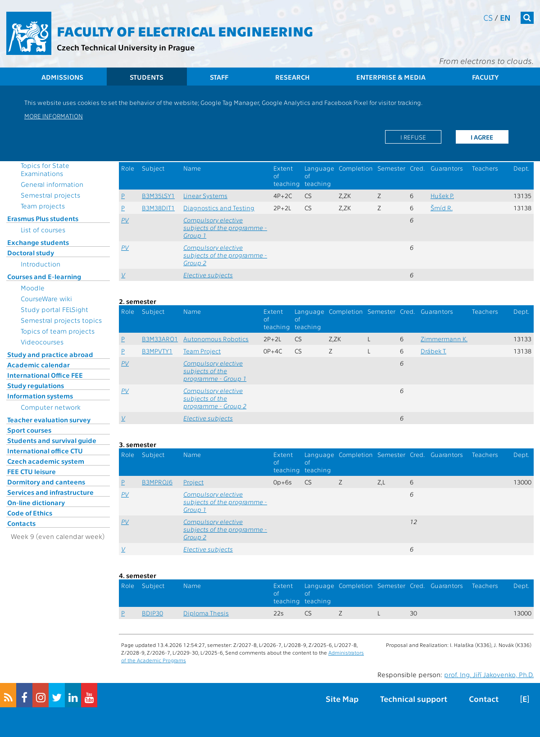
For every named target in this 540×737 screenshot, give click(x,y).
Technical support (413, 698)
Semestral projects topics (61, 320)
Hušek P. (442, 195)
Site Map (342, 698)
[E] (524, 698)
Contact (484, 698)
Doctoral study (30, 253)
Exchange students (38, 242)
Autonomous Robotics (216, 339)
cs (488, 17)
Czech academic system (45, 461)
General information (52, 184)
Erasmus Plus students (42, 218)
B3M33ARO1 (160, 339)
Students (146, 77)
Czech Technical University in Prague (126, 47)
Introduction (40, 264)
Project (193, 482)
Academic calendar (38, 365)
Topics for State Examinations (45, 169)
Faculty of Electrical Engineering (185, 31)
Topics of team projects (58, 331)
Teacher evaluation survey (49, 420)
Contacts (21, 523)
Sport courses (29, 430)
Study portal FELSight (54, 309)
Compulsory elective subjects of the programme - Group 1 (225, 227)
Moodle (33, 288)
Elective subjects (208, 275)
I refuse (413, 136)
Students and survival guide (51, 440)
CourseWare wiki (46, 298)
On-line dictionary (36, 502)
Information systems (40, 396)
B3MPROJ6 (157, 482)
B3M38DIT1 (158, 208)
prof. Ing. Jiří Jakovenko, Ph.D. (489, 674)
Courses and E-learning (44, 276)
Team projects (43, 206)
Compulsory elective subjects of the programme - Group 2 (225, 255)
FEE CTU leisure (31, 471)
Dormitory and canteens (46, 482)
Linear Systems (205, 195)
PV (125, 220)
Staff (219, 77)
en (505, 17)
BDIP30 (152, 613)
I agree (482, 136)
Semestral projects (50, 195)
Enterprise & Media (391, 77)
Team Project (202, 351)
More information (53, 115)
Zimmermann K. (444, 339)
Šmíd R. (442, 208)
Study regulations (35, 385)
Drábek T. (433, 351)
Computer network (51, 407)
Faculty (485, 77)
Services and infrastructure (50, 492)
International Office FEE (45, 375)
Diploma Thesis (206, 613)
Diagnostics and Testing (218, 208)
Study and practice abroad (50, 354)
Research (292, 77)
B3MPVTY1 (157, 351)
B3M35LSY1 (158, 195)
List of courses (43, 230)
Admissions (62, 77)
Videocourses (42, 342)
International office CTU (45, 451)
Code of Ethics (29, 513)
